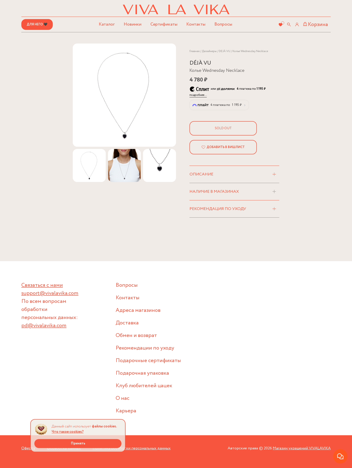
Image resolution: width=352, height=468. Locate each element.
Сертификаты (163, 24)
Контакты (195, 24)
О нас (123, 398)
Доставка (127, 323)
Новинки (132, 24)
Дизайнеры (209, 51)
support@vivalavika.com (49, 293)
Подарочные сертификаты (148, 361)
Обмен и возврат (136, 335)
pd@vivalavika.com (43, 326)
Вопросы (223, 24)
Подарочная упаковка (142, 373)
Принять (78, 443)
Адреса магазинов (138, 310)
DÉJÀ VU (200, 63)
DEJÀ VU (224, 51)
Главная (194, 51)
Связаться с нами (42, 285)
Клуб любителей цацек (144, 386)
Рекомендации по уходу (145, 348)
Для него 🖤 (37, 24)
